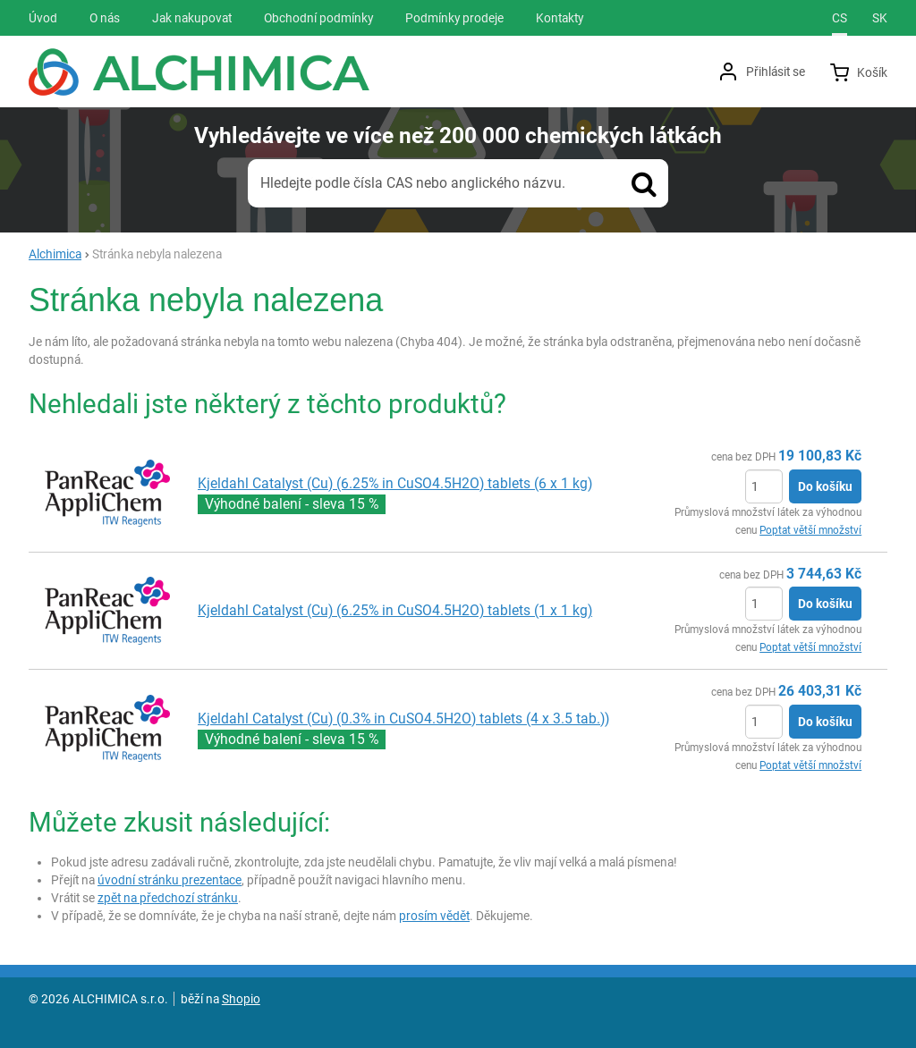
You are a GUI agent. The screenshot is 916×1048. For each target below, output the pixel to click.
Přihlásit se (775, 71)
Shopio (241, 999)
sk (879, 18)
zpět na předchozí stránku (168, 898)
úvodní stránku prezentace (170, 880)
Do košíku (825, 486)
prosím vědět (434, 916)
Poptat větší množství (810, 530)
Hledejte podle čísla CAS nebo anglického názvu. (412, 182)
